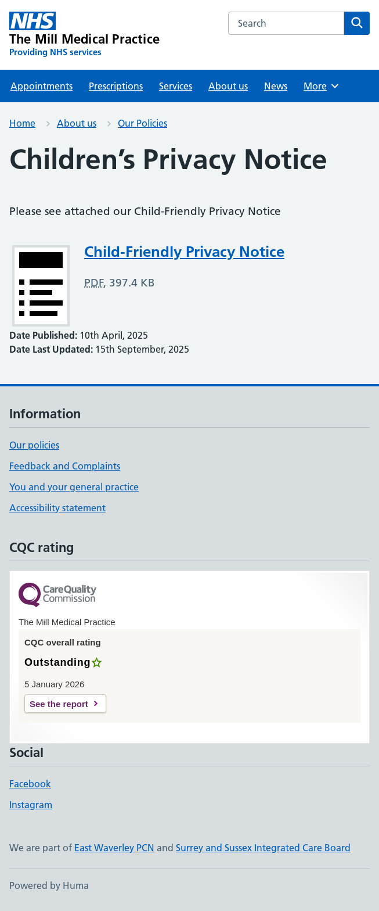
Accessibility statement (57, 508)
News (275, 86)
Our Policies (142, 123)
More (322, 86)
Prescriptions (116, 86)
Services (175, 86)
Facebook (30, 784)
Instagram (30, 804)
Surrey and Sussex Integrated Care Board (263, 847)
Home (22, 123)
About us (228, 86)
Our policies (34, 445)
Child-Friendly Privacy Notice (184, 251)
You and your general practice (74, 487)
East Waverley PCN (114, 847)
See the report (59, 704)
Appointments (41, 86)
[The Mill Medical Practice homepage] (84, 35)
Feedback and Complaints (64, 466)
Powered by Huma (49, 885)
